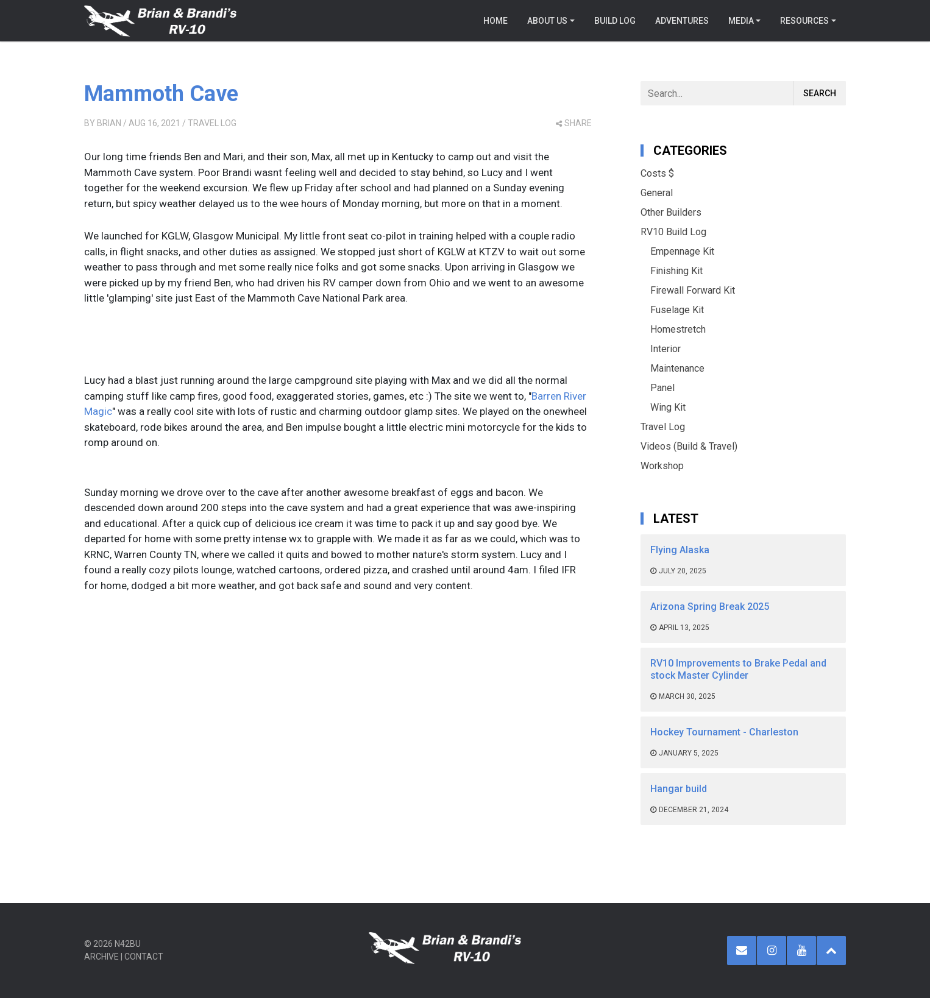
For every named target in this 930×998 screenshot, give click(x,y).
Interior (665, 349)
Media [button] (741, 21)
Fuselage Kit (677, 310)
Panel (662, 388)
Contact (143, 956)
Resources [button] (804, 21)
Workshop (662, 466)
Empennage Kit (682, 251)
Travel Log (212, 123)
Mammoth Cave (161, 94)
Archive (101, 956)
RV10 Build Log (673, 232)
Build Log (615, 21)
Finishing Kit (676, 271)
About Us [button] (547, 21)
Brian (109, 123)
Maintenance (677, 368)
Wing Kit (668, 407)
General (657, 193)
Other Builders (671, 212)
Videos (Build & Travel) (689, 446)
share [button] (574, 123)
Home (495, 21)
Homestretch (678, 329)
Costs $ (657, 173)
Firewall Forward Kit (692, 290)
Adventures (682, 21)
